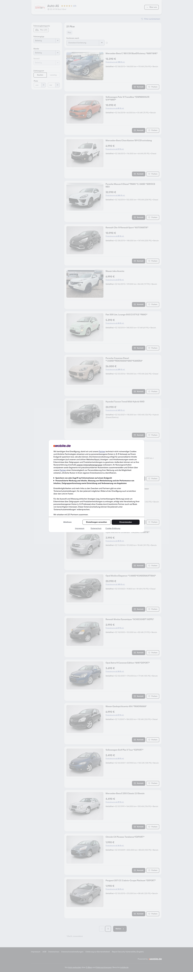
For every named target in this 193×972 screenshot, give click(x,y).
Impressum (79, 528)
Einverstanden (125, 522)
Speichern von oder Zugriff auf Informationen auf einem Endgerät (83, 478)
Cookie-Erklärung (112, 528)
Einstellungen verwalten (96, 522)
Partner (102, 451)
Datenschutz (96, 528)
